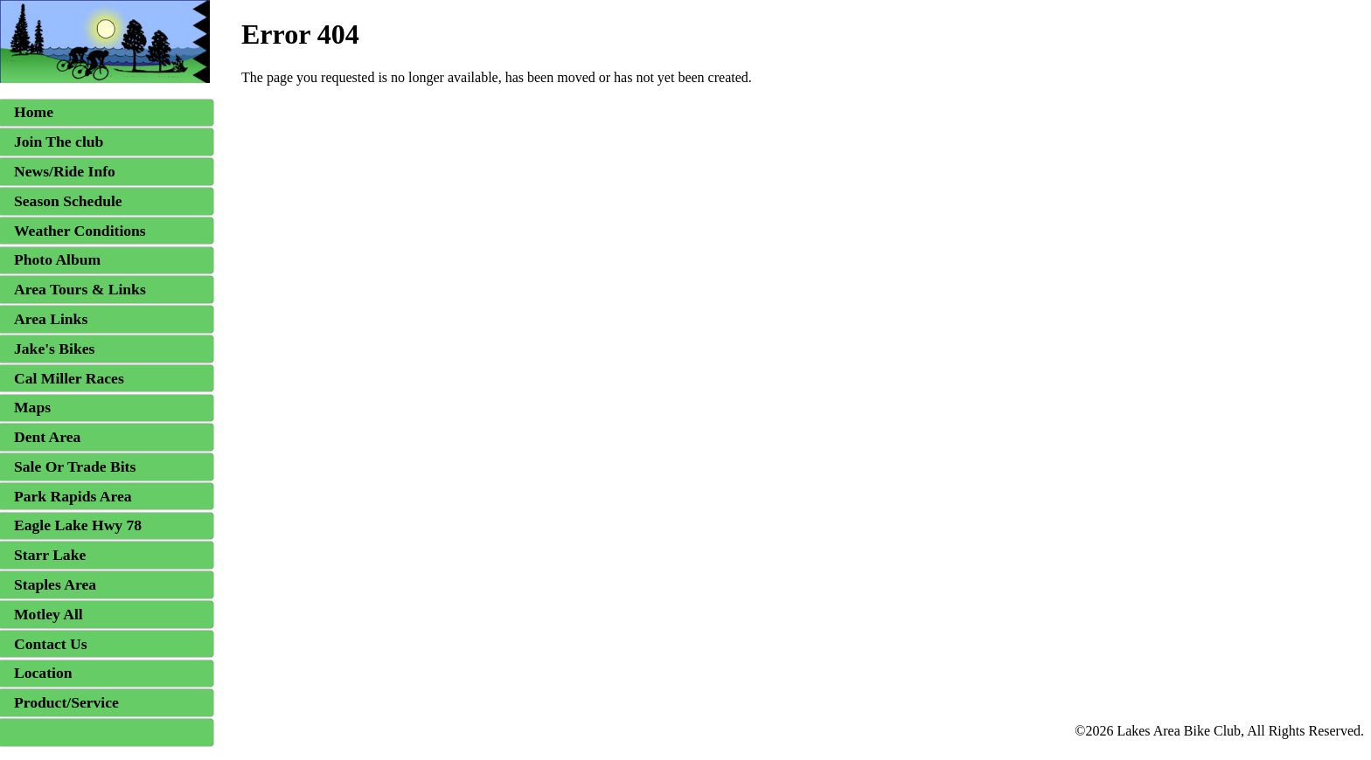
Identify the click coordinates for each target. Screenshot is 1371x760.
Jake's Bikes (54, 348)
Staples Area (55, 584)
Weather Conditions (80, 230)
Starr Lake (50, 554)
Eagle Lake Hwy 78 (78, 525)
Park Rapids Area (73, 496)
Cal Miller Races (69, 378)
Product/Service (66, 702)
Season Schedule (68, 201)
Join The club (58, 141)
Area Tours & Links (80, 289)
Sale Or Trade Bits (75, 466)
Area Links (50, 319)
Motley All (48, 614)
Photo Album (57, 259)
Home (33, 112)
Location (43, 672)
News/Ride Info (64, 171)
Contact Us (50, 644)
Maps (32, 407)
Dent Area (47, 437)
